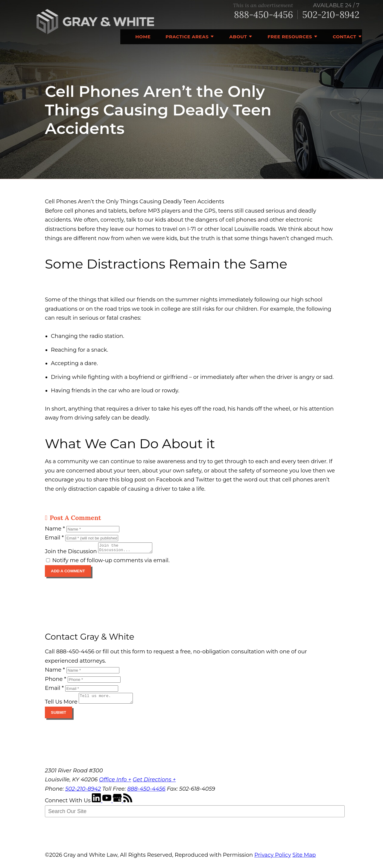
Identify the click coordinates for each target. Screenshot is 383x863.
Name (55, 528)
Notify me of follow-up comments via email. (108, 562)
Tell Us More (61, 705)
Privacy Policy (272, 858)
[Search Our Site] (195, 815)
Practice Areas (187, 36)
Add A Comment (68, 573)
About (238, 36)
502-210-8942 (330, 14)
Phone (55, 681)
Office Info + (115, 783)
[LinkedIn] (97, 804)
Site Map (304, 858)
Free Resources (290, 36)
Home (143, 36)
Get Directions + (154, 783)
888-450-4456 (263, 14)
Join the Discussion (71, 553)
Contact (344, 36)
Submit (58, 716)
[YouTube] (107, 804)
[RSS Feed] (127, 804)
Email (54, 537)
